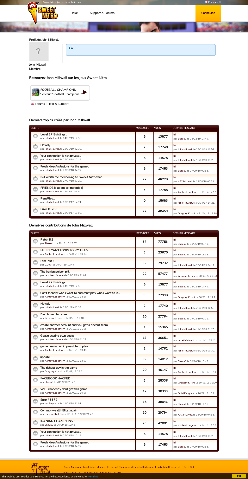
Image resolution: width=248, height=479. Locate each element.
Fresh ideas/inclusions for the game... (64, 166)
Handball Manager (144, 467)
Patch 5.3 (46, 239)
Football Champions (120, 467)
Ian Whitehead (186, 340)
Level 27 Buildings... (53, 134)
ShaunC (182, 139)
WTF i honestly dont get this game (63, 389)
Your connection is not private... (60, 155)
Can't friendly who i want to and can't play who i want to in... (80, 293)
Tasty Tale (162, 467)
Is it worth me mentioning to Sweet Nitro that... (71, 177)
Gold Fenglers (186, 393)
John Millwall (37, 64)
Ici (174, 134)
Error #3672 (48, 399)
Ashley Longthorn (188, 192)
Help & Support (58, 104)
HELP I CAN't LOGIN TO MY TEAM (64, 250)
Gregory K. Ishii (186, 213)
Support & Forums (102, 13)
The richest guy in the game (58, 367)
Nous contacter (71, 472)
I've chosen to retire (53, 314)
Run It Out (188, 467)
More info (93, 476)
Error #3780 (48, 209)
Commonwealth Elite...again (58, 410)
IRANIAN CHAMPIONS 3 (58, 421)
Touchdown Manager (95, 467)
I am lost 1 (47, 261)
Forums (40, 104)
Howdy (45, 145)
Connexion (208, 13)
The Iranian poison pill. (55, 271)
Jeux (75, 13)
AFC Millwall (185, 181)
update (45, 357)
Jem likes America (55, 275)
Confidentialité (90, 472)
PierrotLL (50, 243)
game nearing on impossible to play (64, 346)
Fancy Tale (175, 467)
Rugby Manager (72, 467)
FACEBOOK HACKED (55, 378)
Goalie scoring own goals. (57, 335)
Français (211, 2)
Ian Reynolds (52, 403)
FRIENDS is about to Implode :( (61, 188)
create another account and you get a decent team (74, 325)
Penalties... (47, 198)
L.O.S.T (49, 264)
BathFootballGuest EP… (58, 414)
